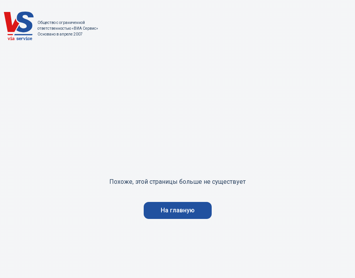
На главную (178, 210)
